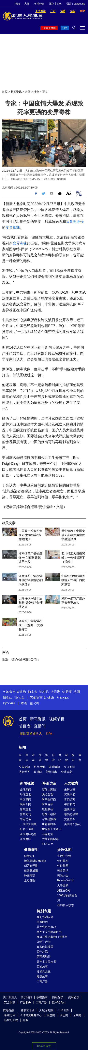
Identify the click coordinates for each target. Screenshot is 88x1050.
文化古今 (69, 819)
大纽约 (21, 691)
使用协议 (73, 997)
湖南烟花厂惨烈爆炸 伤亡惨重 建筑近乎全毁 (30, 557)
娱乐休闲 (64, 850)
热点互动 (47, 794)
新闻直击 (25, 809)
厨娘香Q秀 (63, 890)
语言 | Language (75, 3)
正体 (51, 3)
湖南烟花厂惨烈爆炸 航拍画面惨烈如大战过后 (31, 580)
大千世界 (62, 885)
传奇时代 (42, 921)
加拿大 (32, 691)
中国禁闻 (25, 799)
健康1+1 (29, 855)
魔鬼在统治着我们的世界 (52, 936)
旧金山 (7, 697)
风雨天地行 (44, 956)
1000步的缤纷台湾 (67, 898)
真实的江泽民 (45, 946)
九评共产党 (44, 941)
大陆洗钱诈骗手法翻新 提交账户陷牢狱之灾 (31, 602)
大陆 (27, 91)
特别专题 (44, 911)
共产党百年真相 (46, 926)
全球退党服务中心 (31, 1015)
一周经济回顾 (28, 824)
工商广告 (42, 981)
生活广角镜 (64, 855)
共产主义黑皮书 (46, 961)
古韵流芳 (69, 799)
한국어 (34, 703)
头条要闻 (24, 766)
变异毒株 (13, 227)
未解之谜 (69, 789)
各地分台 (39, 3)
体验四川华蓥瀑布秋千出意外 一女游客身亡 (31, 625)
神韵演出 (51, 771)
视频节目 (57, 719)
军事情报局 (49, 819)
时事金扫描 (49, 799)
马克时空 (47, 834)
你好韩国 (62, 865)
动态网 (64, 1015)
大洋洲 (55, 691)
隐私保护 (57, 997)
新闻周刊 (25, 814)
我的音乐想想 (65, 905)
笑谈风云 (69, 794)
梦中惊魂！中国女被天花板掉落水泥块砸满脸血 (73, 535)
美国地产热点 (72, 824)
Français (63, 697)
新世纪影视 (11, 1020)
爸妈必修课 (71, 814)
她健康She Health (35, 860)
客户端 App (58, 1002)
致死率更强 (75, 222)
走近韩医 (29, 880)
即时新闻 (54, 766)
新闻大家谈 (49, 789)
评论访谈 (49, 783)
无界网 (77, 1015)
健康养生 (31, 850)
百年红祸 (42, 951)
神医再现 (29, 875)
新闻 (22, 747)
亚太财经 (25, 839)
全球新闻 (25, 789)
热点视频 (39, 766)
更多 (25, 1020)
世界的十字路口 (51, 829)
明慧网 (51, 1015)
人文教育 (71, 783)
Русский (9, 703)
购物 (49, 733)
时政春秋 (47, 804)
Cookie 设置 (44, 1045)
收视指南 (42, 997)
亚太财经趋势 (28, 834)
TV (65, 28)
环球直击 (25, 794)
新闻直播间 (50, 28)
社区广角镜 (27, 829)
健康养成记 (31, 870)
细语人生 (47, 844)
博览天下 (24, 771)
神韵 (17, 3)
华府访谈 (25, 819)
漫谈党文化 (44, 971)
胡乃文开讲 (31, 865)
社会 (36, 91)
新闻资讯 (16, 91)
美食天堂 (62, 870)
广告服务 (25, 1002)
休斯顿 (67, 691)
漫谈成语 (69, 809)
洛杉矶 (44, 691)
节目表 (25, 726)
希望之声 (9, 1015)
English (48, 697)
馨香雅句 (69, 804)
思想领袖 (47, 809)
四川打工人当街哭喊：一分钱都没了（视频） (73, 557)
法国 (77, 691)
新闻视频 (27, 783)
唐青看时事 (49, 824)
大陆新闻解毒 (50, 839)
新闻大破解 (49, 814)
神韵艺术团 (28, 1010)
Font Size (69, 193)
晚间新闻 (25, 804)
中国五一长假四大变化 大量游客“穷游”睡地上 (30, 535)
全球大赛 (66, 771)
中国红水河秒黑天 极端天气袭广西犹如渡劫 (73, 580)
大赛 (26, 3)
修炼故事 (42, 976)
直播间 (40, 726)
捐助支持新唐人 (31, 733)
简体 (59, 3)
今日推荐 (69, 766)
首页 (4, 91)
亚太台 (20, 697)
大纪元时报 (46, 1010)
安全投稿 (9, 1002)
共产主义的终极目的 (49, 932)
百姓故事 (42, 966)
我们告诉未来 (45, 917)
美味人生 (62, 875)
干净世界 (63, 1010)
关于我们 (26, 997)
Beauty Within (65, 880)
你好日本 (62, 860)
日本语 (22, 703)
